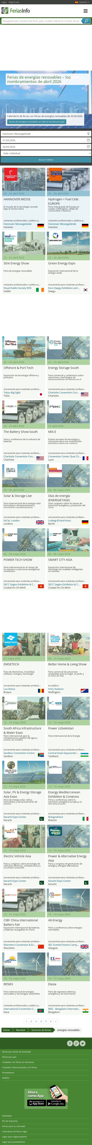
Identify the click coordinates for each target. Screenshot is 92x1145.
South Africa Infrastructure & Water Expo (22, 730)
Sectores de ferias (41, 1030)
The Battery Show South (21, 432)
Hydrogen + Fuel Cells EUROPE (63, 201)
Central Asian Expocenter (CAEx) (66, 753)
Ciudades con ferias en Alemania (18, 1062)
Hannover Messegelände (18, 224)
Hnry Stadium (56, 689)
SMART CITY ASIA (60, 560)
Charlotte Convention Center (64, 392)
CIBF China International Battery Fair (21, 922)
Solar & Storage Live (18, 496)
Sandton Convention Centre (19, 753)
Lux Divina (9, 689)
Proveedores (8, 1072)
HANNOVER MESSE (17, 199)
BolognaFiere (55, 817)
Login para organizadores (14, 1136)
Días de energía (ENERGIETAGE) (59, 497)
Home (6, 1030)
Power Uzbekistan (61, 728)
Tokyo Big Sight (12, 392)
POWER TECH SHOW (18, 560)
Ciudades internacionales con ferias (19, 1067)
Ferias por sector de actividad (16, 1051)
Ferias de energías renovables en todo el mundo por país (36, 121)
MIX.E (52, 432)
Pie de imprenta (10, 1121)
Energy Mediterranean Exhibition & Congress (64, 794)
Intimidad (7, 1115)
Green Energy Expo (61, 263)
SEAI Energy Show (16, 263)
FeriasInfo (15, 10)
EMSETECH (11, 664)
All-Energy (55, 920)
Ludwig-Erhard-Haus (59, 520)
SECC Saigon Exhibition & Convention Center (28, 584)
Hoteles (5, 1077)
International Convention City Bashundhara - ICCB (31, 1008)
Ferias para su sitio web (13, 1126)
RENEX (8, 984)
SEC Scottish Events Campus (64, 944)
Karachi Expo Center (15, 817)
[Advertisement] (46, 49)
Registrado (14, 2)
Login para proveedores (13, 1142)
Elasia (52, 984)
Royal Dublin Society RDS (17, 288)
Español (84, 2)
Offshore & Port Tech (18, 368)
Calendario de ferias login (14, 1131)
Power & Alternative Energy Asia (67, 858)
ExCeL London (12, 520)
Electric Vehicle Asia (17, 856)
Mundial (20, 1030)
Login (4, 2)
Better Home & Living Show (67, 664)
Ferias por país (9, 1057)
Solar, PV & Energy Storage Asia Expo (22, 794)
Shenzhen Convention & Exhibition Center (27, 944)
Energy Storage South (63, 368)
